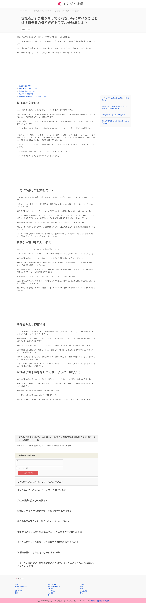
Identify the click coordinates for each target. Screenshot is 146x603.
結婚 (81, 589)
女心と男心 (83, 591)
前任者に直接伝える (25, 86)
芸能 (81, 593)
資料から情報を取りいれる (27, 91)
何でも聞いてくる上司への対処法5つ (113, 115)
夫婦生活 (50, 589)
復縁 (16, 593)
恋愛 (16, 584)
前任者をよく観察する (26, 94)
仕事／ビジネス (26, 29)
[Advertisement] (56, 69)
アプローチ (18, 589)
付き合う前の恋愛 (21, 586)
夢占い (50, 595)
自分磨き (83, 584)
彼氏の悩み (18, 591)
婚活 (81, 586)
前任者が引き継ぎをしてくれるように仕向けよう (34, 96)
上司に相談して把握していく (28, 88)
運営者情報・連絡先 (103, 601)
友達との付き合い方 (54, 586)
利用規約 (93, 601)
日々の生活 (51, 591)
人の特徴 (50, 593)
